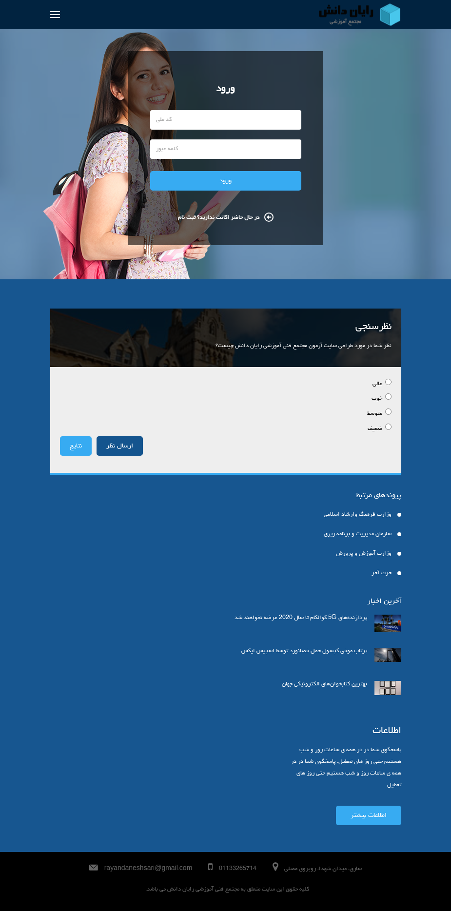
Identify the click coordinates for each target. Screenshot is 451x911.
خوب (378, 398)
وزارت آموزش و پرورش (364, 553)
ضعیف (376, 429)
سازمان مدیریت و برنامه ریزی (358, 534)
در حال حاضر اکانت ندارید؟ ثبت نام (226, 217)
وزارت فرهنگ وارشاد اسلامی (358, 514)
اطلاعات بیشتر (369, 815)
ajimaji (144, 890)
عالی (378, 384)
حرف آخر (382, 573)
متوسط (375, 413)
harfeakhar (143, 890)
